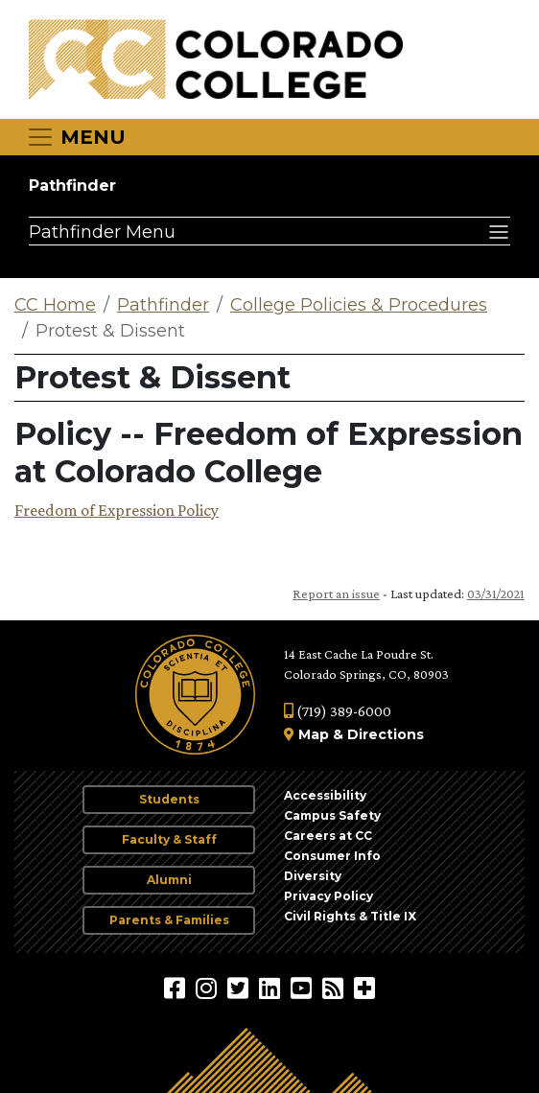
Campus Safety (332, 815)
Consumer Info (332, 856)
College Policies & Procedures (358, 304)
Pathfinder (72, 185)
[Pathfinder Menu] (269, 231)
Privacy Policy (328, 896)
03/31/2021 (496, 593)
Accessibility (325, 795)
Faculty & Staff (169, 839)
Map (313, 734)
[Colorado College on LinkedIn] (272, 987)
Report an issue (336, 593)
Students (169, 799)
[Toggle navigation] (75, 137)
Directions (385, 734)
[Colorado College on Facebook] (177, 987)
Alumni (169, 879)
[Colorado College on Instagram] (208, 987)
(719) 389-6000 (337, 711)
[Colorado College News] (335, 987)
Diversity (312, 876)
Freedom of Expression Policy (116, 510)
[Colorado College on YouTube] (303, 987)
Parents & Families (169, 920)
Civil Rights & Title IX (350, 916)
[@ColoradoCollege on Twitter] (240, 987)
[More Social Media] (364, 987)
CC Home (55, 304)
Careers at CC (328, 835)
